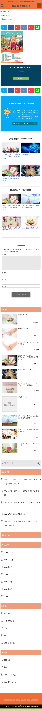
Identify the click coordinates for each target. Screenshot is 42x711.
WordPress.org (10, 684)
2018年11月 (8, 555)
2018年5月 (8, 599)
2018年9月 (8, 570)
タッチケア (8, 616)
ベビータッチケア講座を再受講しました (28, 433)
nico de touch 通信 (21, 6)
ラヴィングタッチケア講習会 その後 (28, 447)
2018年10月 (8, 562)
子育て (6, 631)
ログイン (7, 662)
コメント (5, 255)
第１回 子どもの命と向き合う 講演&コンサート (11, 229)
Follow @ (21, 71)
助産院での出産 (23, 331)
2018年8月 (8, 577)
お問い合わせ (32, 702)
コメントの (10, 677)
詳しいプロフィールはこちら (25, 124)
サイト (4, 289)
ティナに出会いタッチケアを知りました (28, 345)
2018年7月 (8, 584)
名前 (4, 275)
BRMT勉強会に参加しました (30, 228)
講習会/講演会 (9, 645)
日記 (5, 638)
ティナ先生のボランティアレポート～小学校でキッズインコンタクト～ (11, 156)
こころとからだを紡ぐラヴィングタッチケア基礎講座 (28, 387)
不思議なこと (9, 623)
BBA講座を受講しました (29, 177)
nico (7, 117)
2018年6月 (8, 592)
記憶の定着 (25, 154)
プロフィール (22, 399)
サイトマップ (9, 702)
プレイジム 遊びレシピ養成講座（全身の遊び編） (30, 206)
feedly (21, 78)
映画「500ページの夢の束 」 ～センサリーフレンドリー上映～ (22, 526)
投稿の (8, 670)
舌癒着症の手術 (23, 317)
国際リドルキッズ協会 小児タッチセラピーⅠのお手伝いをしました (11, 179)
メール (4, 282)
